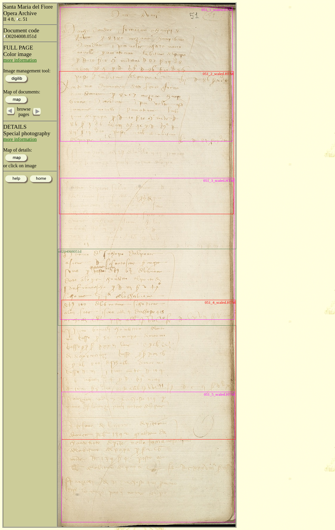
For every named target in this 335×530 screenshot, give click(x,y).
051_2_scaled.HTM (218, 73)
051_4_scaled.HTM (220, 302)
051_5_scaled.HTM (219, 394)
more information (20, 60)
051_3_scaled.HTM (218, 180)
